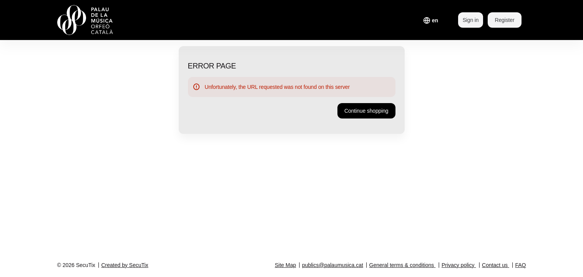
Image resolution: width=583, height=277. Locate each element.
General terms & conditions (401, 265)
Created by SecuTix (124, 265)
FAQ (520, 265)
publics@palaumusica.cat (332, 265)
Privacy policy (458, 265)
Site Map (285, 265)
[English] (435, 20)
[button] (366, 110)
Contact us (495, 265)
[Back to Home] (101, 20)
